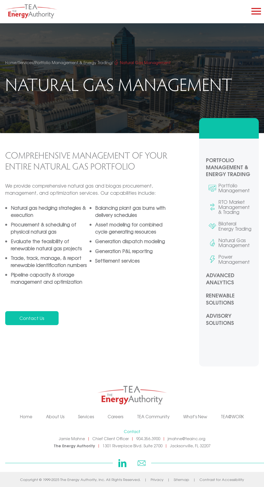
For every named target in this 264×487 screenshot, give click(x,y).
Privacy (157, 479)
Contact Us (31, 318)
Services (86, 416)
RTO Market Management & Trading (234, 207)
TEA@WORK (232, 416)
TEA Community (153, 416)
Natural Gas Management (234, 243)
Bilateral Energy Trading (234, 226)
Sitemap (181, 479)
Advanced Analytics (220, 278)
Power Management (234, 259)
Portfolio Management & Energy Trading (228, 166)
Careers (115, 416)
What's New (195, 416)
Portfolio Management (234, 188)
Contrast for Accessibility (221, 479)
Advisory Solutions (220, 319)
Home (26, 416)
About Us (55, 416)
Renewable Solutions (220, 299)
